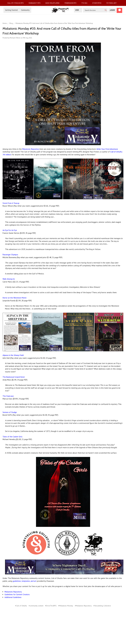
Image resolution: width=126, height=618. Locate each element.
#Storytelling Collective (102, 606)
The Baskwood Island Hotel (14, 377)
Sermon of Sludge (10, 412)
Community (25, 10)
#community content (36, 606)
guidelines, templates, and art (24, 581)
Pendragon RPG (71, 3)
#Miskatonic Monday (65, 606)
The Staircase (8, 396)
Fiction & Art (112, 3)
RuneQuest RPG (35, 3)
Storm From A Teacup (11, 203)
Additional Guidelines (13, 597)
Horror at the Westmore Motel (14, 298)
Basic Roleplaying (53, 3)
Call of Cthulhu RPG (16, 3)
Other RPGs (97, 3)
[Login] (112, 10)
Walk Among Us (9, 279)
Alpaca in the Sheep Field (13, 355)
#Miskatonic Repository (83, 606)
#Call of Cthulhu (21, 606)
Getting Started (11, 10)
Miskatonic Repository (30, 149)
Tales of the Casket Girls (12, 436)
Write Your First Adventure (107, 149)
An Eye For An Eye (10, 230)
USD (78, 10)
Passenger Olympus (10, 254)
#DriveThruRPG (50, 606)
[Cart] (119, 10)
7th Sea (85, 3)
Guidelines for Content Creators (17, 594)
